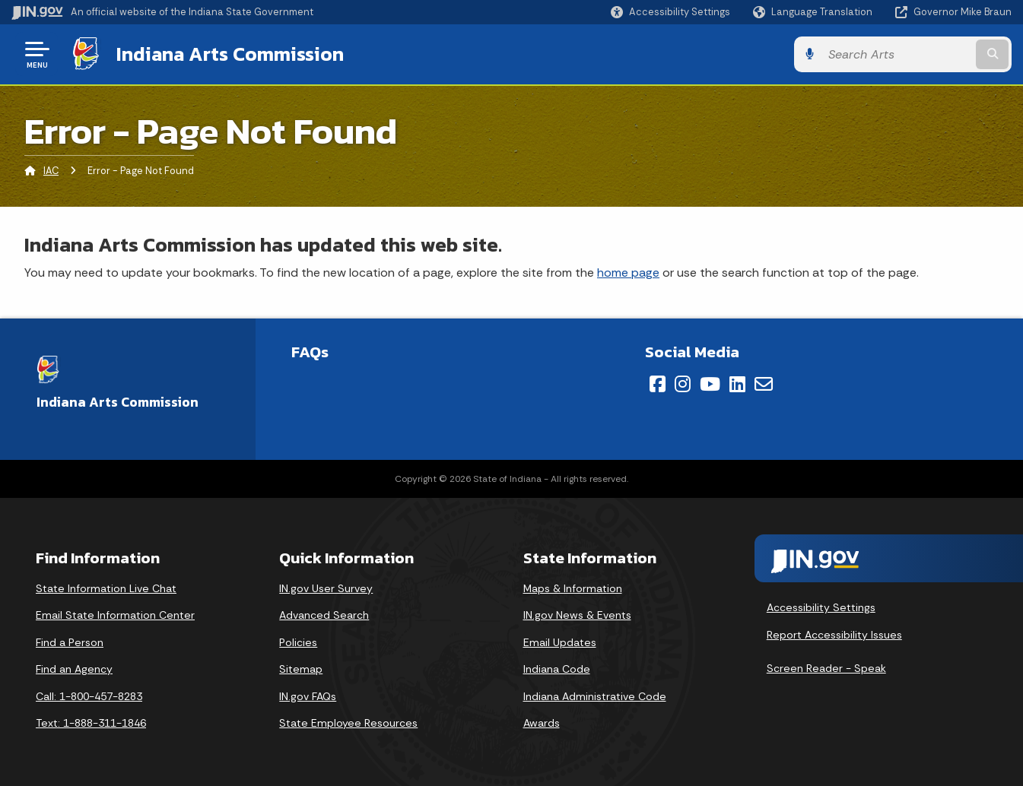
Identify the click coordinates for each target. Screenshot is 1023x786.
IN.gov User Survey (326, 588)
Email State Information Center (115, 615)
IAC (51, 170)
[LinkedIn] (737, 384)
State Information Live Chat (106, 588)
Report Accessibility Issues (834, 635)
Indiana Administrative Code (594, 696)
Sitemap (300, 669)
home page (628, 272)
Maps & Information (572, 588)
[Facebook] (658, 384)
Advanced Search (324, 615)
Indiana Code (556, 669)
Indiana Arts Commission (230, 54)
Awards (541, 723)
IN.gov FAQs (307, 696)
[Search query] (896, 54)
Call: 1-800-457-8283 (89, 696)
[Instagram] (683, 384)
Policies (298, 642)
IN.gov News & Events (577, 615)
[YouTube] (710, 384)
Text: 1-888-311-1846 (91, 723)
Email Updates (559, 642)
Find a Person (69, 642)
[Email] (764, 384)
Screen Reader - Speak (826, 668)
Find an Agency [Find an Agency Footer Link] (74, 669)
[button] (670, 12)
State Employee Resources (348, 723)
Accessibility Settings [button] (821, 607)
